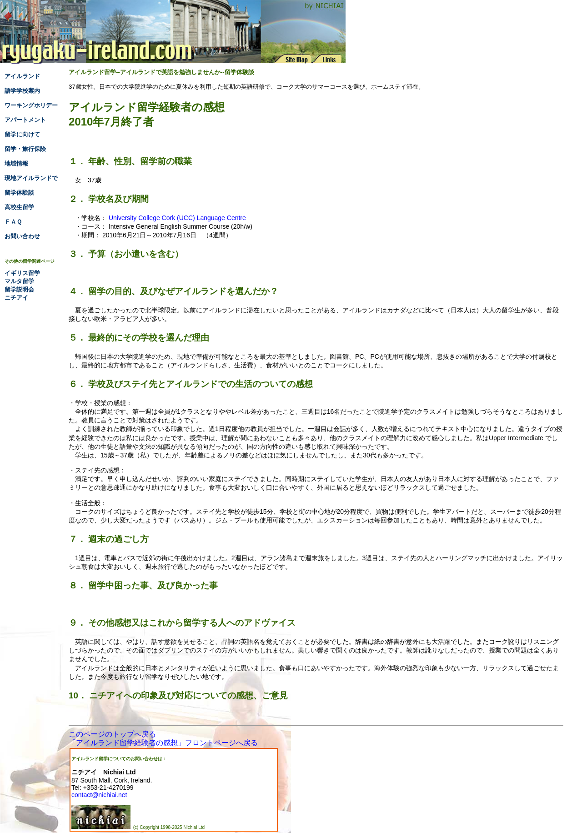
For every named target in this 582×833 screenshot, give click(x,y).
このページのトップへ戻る (112, 734)
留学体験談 (19, 192)
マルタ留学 (19, 281)
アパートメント (25, 119)
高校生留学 (19, 207)
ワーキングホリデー (31, 105)
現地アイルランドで (31, 178)
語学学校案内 (22, 90)
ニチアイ (16, 297)
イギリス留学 (22, 273)
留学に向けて (22, 134)
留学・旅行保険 (25, 149)
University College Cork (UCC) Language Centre (177, 217)
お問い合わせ (22, 236)
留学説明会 (19, 289)
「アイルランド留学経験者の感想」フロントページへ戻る (163, 743)
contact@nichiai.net (99, 794)
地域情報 (16, 163)
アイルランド (22, 76)
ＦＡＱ (13, 221)
